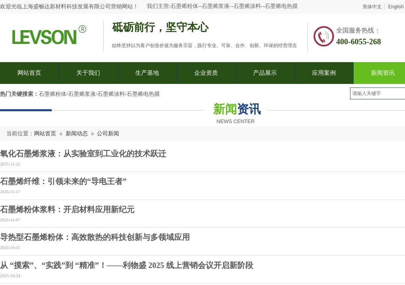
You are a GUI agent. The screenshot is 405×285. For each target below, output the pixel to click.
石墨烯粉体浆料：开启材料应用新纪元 (67, 209)
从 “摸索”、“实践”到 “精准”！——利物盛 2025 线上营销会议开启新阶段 (126, 265)
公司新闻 (108, 134)
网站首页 (45, 134)
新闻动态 (77, 134)
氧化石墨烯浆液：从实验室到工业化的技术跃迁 (83, 153)
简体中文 (372, 7)
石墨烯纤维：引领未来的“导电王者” (63, 181)
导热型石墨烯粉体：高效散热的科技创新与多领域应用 (95, 237)
